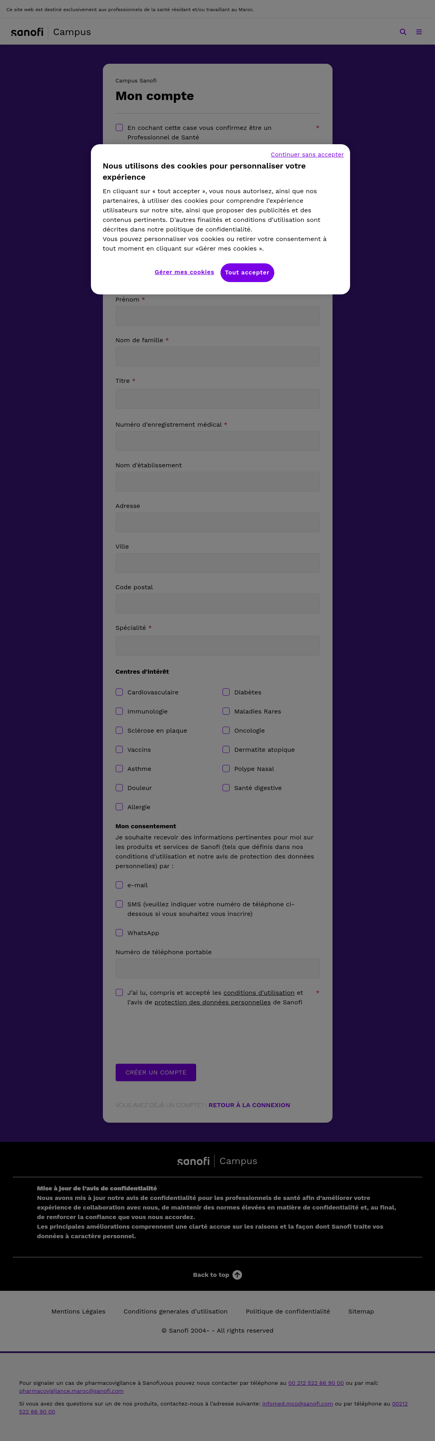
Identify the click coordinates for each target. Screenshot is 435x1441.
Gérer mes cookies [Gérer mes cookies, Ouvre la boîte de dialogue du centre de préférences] (185, 272)
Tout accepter (247, 272)
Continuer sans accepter (307, 154)
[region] (220, 219)
